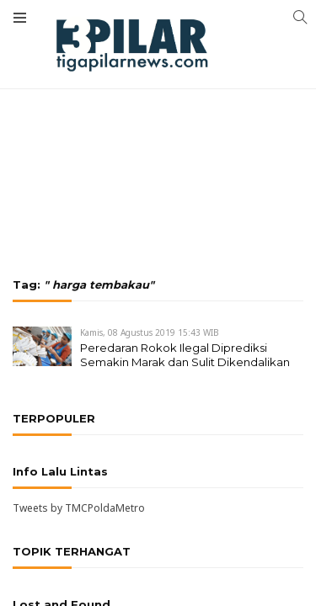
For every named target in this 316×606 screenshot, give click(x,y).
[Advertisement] (158, 92)
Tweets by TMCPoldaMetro (79, 508)
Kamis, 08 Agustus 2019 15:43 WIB (149, 332)
